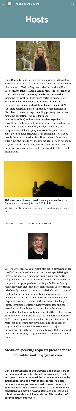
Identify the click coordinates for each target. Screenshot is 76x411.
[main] (38, 19)
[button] (3, 3)
